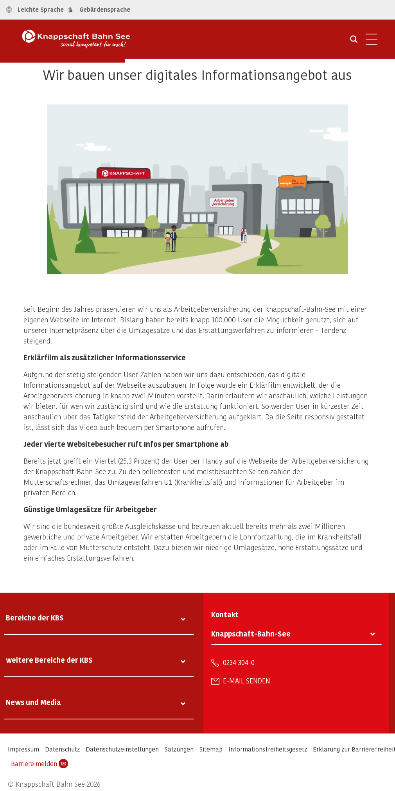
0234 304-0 (239, 662)
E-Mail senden (246, 681)
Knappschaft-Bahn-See (251, 633)
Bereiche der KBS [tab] (35, 617)
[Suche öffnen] (353, 42)
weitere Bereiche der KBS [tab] (49, 660)
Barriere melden (39, 763)
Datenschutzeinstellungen (122, 749)
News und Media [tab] (33, 702)
